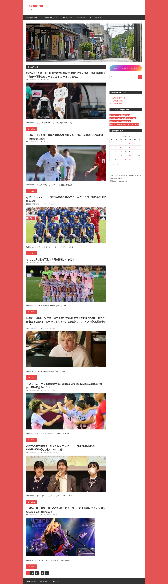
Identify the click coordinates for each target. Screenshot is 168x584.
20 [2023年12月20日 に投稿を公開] (121, 155)
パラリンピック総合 (50, 453)
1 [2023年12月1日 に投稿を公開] (129, 144)
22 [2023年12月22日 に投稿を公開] (130, 155)
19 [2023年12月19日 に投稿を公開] (116, 155)
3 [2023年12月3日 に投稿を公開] (138, 144)
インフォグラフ (95, 18)
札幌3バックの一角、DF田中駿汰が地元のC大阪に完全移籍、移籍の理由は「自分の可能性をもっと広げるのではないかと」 (65, 74)
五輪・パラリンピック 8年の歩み (125, 68)
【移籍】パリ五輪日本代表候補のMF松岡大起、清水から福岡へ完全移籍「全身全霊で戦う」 (65, 136)
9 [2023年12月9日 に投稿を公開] (134, 147)
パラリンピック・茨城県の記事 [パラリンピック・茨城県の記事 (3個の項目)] (120, 121)
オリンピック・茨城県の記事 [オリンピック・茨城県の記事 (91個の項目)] (120, 115)
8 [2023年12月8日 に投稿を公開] (129, 147)
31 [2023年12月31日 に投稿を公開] (139, 159)
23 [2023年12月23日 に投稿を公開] (135, 155)
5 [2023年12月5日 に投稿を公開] (115, 147)
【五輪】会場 (67, 18)
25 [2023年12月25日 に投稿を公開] (111, 159)
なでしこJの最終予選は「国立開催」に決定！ (52, 259)
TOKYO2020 (35, 6)
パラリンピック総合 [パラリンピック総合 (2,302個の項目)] (118, 124)
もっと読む (31, 129)
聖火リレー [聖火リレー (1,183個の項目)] (133, 124)
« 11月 (112, 165)
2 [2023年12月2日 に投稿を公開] (134, 144)
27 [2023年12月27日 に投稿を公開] (121, 159)
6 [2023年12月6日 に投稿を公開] (120, 147)
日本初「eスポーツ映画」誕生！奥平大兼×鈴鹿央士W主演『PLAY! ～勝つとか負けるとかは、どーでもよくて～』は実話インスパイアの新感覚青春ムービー (66, 321)
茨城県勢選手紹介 (31, 18)
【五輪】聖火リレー (50, 18)
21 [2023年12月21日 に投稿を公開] (125, 155)
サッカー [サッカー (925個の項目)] (131, 118)
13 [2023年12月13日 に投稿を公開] (121, 151)
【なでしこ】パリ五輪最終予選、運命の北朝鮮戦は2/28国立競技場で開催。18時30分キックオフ (65, 385)
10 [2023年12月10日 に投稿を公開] (139, 147)
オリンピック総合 (50, 204)
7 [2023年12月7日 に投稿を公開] (124, 147)
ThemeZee (54, 581)
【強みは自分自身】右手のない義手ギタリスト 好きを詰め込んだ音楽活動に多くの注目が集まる (65, 509)
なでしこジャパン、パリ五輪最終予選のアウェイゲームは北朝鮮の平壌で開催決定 (65, 199)
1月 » (117, 165)
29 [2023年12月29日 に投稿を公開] (130, 159)
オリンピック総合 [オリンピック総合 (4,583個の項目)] (117, 118)
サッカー (47, 80)
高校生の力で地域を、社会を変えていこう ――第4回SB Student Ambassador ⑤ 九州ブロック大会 (63, 447)
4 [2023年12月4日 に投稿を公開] (111, 147)
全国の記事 (81, 18)
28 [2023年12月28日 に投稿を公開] (125, 159)
